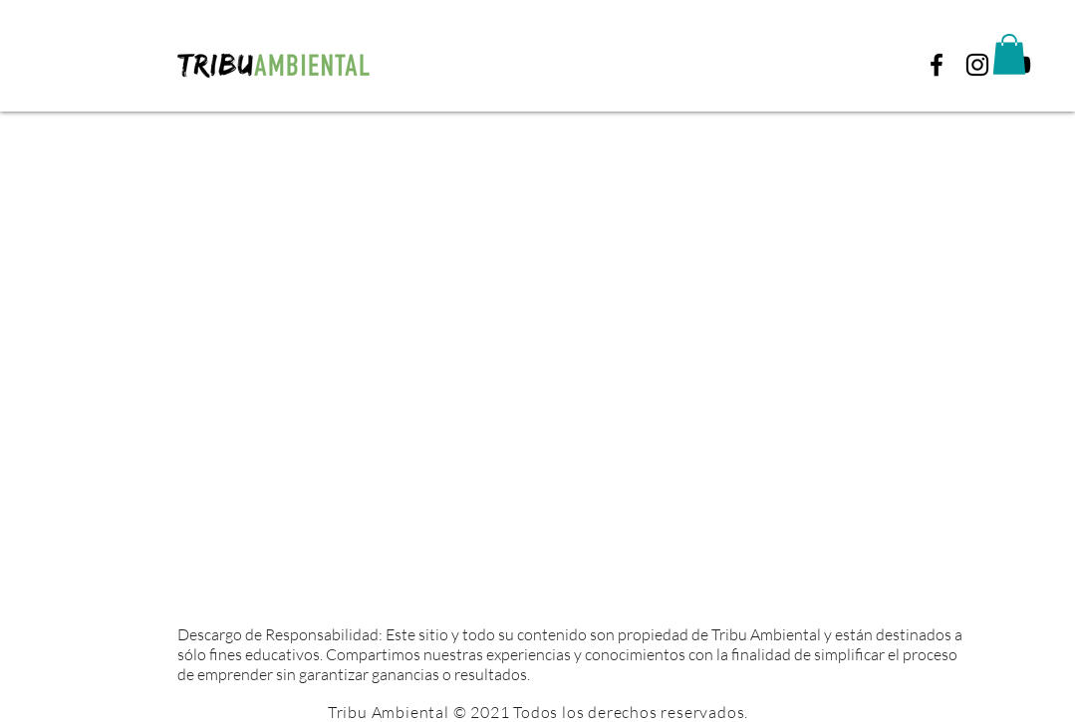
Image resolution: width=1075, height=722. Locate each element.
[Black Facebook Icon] (936, 65)
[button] (1009, 54)
